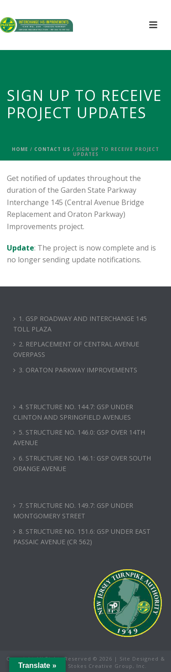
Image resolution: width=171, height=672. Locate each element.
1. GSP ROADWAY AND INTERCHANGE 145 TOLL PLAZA (80, 323)
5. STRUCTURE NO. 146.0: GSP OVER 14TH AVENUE (79, 437)
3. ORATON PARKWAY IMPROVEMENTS (75, 370)
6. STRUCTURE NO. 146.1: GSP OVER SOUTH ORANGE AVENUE (82, 463)
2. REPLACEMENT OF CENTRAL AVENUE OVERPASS (76, 349)
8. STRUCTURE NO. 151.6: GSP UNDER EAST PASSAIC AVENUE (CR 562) (81, 536)
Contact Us (52, 149)
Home (20, 149)
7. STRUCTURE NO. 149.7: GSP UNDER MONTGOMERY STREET (73, 510)
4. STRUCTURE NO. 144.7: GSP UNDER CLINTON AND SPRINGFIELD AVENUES (73, 411)
